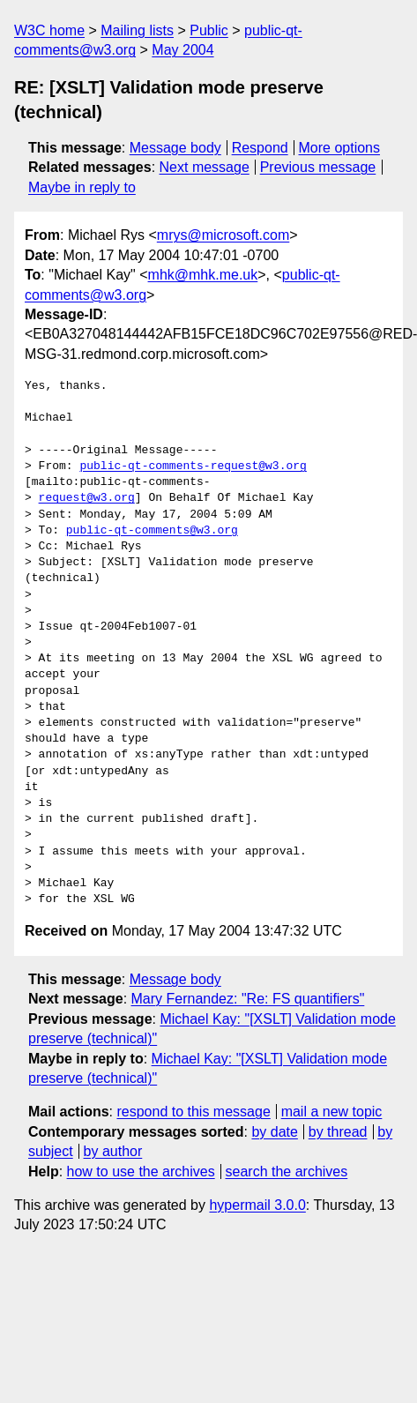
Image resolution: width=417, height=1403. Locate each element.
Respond (260, 147)
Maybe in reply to (82, 187)
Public (209, 30)
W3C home (49, 30)
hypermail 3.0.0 (257, 1205)
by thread (338, 1131)
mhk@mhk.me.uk (203, 274)
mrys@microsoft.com (223, 235)
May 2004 (182, 49)
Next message (204, 167)
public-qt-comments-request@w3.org (192, 466)
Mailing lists (137, 30)
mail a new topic (332, 1111)
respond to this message (193, 1111)
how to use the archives (141, 1171)
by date (274, 1131)
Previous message (318, 167)
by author (113, 1151)
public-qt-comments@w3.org (152, 531)
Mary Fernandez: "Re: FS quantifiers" (248, 998)
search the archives (287, 1171)
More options (340, 147)
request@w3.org (87, 498)
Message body (175, 147)
